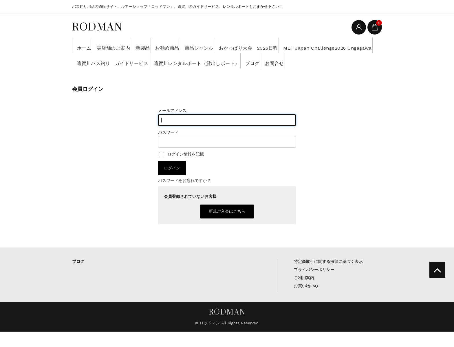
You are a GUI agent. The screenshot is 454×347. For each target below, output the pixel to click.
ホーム (86, 45)
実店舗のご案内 (124, 45)
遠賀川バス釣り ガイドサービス (224, 61)
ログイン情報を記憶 (181, 169)
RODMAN (97, 27)
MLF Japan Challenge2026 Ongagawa (125, 61)
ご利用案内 (304, 293)
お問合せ (116, 76)
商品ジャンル (235, 45)
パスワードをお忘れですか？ (184, 196)
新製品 (162, 45)
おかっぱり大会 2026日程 (294, 45)
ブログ (86, 76)
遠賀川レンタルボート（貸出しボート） (319, 61)
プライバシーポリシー (314, 285)
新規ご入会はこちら (227, 226)
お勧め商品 (195, 45)
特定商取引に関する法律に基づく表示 (328, 276)
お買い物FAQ (306, 301)
